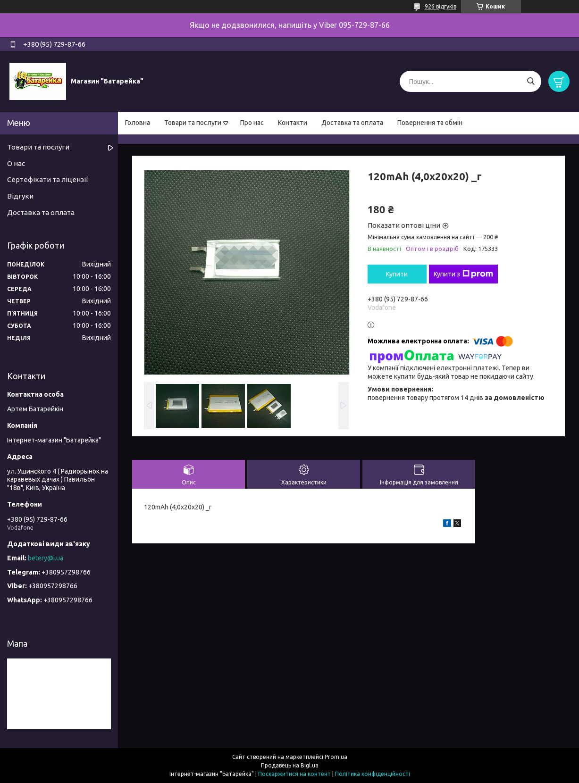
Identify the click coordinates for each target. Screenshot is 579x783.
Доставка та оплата (352, 122)
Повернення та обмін (429, 122)
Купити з (463, 274)
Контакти (292, 122)
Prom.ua (336, 757)
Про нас (252, 122)
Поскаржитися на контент (294, 774)
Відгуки (20, 196)
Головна (137, 122)
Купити (397, 274)
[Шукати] (530, 81)
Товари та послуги (192, 122)
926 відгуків (440, 6)
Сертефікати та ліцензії (47, 179)
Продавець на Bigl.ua (290, 765)
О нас (16, 163)
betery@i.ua (45, 558)
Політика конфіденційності (372, 774)
